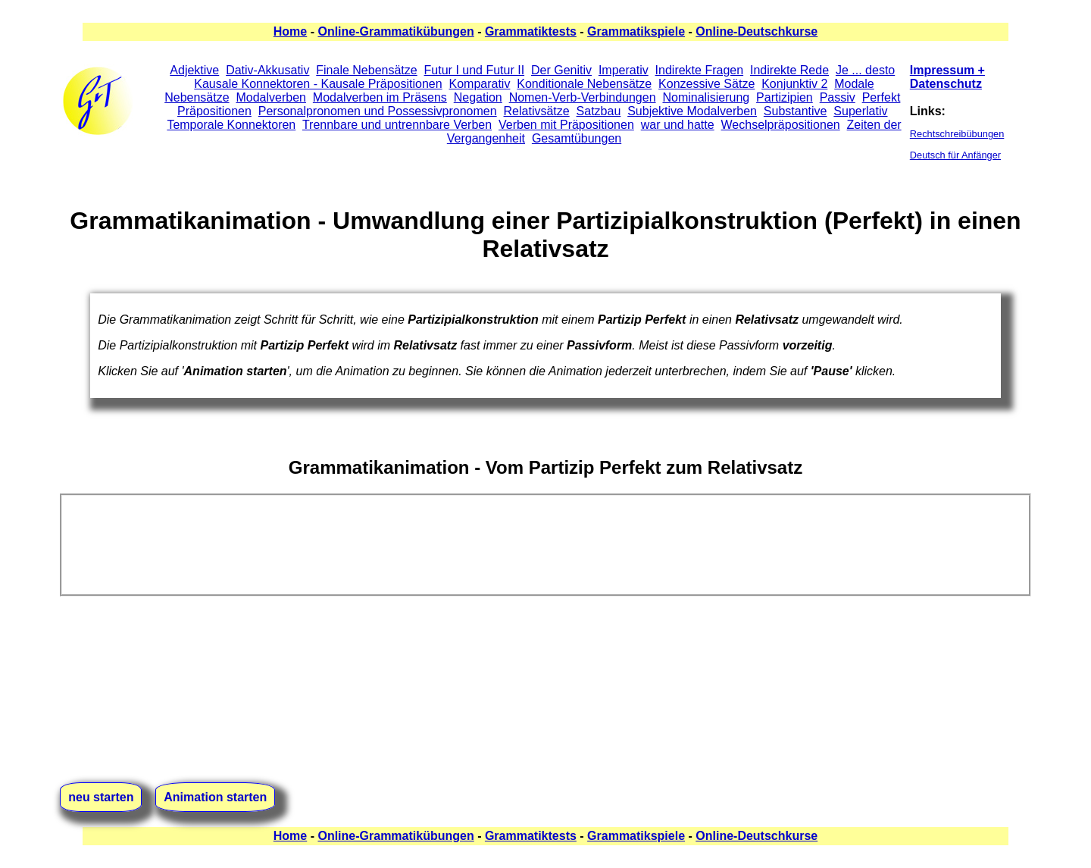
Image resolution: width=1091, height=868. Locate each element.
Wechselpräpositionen (780, 124)
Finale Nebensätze (366, 70)
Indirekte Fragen (699, 70)
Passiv (837, 97)
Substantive (795, 111)
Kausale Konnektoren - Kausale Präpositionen (318, 83)
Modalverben (271, 97)
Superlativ (860, 111)
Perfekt (881, 97)
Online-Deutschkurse (756, 31)
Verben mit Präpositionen (566, 124)
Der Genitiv (561, 70)
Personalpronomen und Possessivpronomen (377, 111)
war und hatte (677, 124)
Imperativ (624, 70)
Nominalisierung (705, 97)
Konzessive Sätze (706, 83)
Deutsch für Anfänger (955, 155)
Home (290, 31)
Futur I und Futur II (474, 70)
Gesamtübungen (576, 138)
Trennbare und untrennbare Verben (397, 124)
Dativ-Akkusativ (267, 70)
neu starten (100, 797)
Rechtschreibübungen (957, 133)
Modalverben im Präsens (380, 97)
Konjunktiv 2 (794, 83)
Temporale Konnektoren (231, 124)
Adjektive (194, 70)
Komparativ (479, 83)
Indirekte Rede (789, 70)
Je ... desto (865, 70)
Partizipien (784, 97)
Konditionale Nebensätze (584, 83)
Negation (478, 97)
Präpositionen (214, 111)
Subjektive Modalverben (692, 111)
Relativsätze (537, 111)
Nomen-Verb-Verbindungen (582, 97)
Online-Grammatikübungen (395, 31)
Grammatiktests (531, 31)
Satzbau (599, 111)
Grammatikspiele (636, 31)
